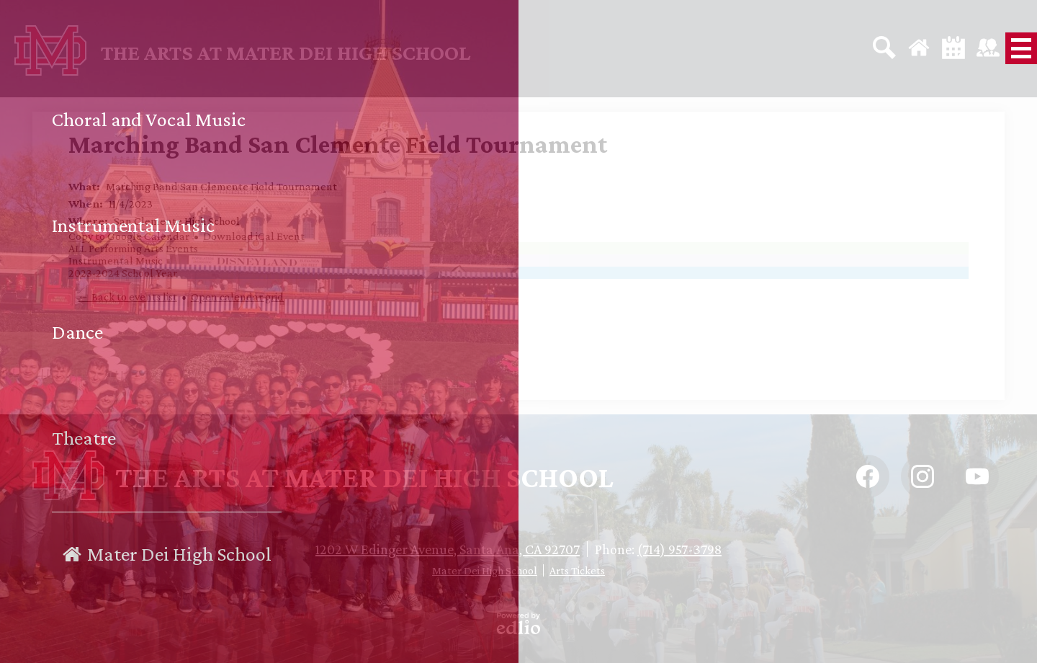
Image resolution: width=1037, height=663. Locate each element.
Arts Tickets (577, 570)
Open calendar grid (237, 296)
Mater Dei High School (484, 570)
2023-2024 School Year (122, 273)
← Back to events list (127, 296)
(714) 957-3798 (679, 549)
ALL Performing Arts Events (133, 248)
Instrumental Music (115, 260)
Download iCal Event (254, 236)
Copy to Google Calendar (128, 236)
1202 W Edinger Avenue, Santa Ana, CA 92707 (447, 549)
